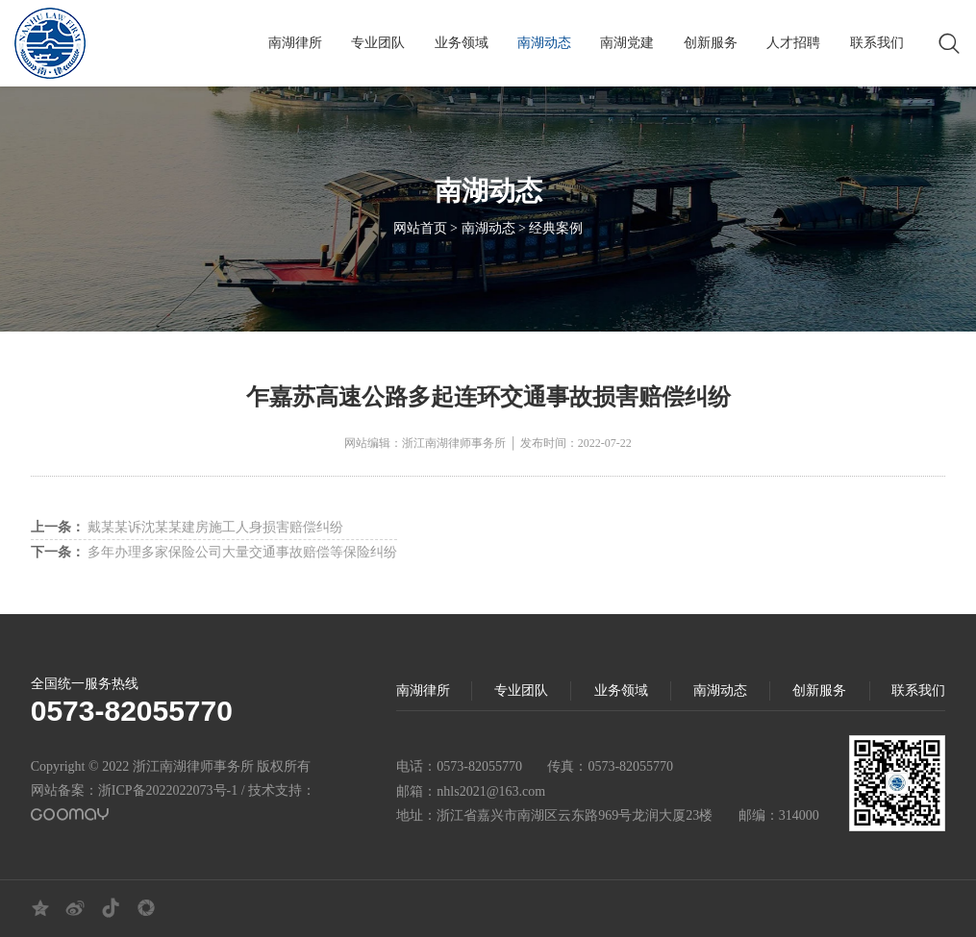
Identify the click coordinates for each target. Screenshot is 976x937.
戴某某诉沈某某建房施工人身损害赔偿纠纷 (187, 527)
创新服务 (711, 43)
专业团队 (378, 43)
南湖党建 (627, 43)
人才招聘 (793, 43)
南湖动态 (544, 43)
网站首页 (420, 230)
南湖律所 (295, 43)
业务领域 (461, 43)
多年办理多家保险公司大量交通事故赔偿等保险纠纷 (214, 552)
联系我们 (877, 43)
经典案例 (556, 230)
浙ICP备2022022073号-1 (168, 790)
